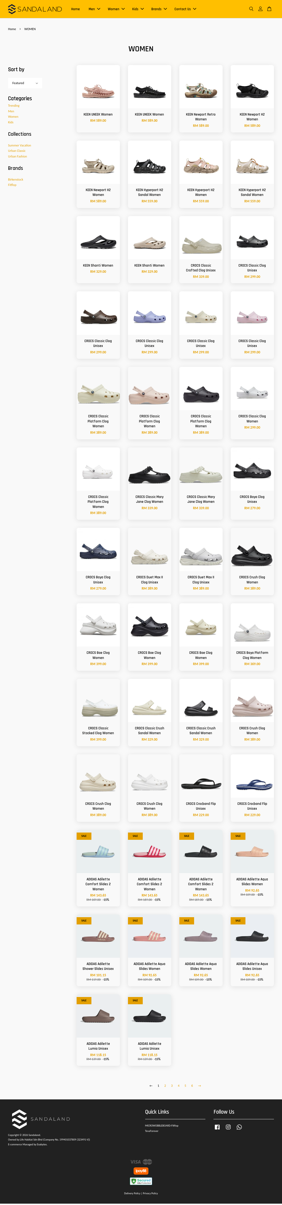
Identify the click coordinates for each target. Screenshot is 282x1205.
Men (94, 10)
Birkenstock (15, 180)
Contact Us (185, 10)
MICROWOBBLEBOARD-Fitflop (162, 1127)
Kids (138, 10)
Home (75, 10)
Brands (159, 10)
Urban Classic (17, 152)
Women (116, 10)
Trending (13, 107)
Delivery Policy (132, 1194)
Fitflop (12, 186)
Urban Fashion (17, 157)
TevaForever (152, 1132)
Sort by (16, 70)
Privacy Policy (150, 1194)
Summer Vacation (19, 146)
